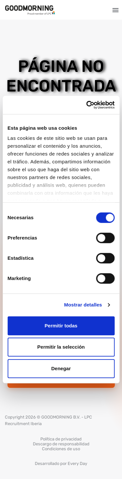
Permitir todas (61, 325)
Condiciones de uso (61, 448)
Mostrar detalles (83, 304)
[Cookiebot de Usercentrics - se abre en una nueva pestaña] (87, 105)
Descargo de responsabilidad (61, 443)
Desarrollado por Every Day (61, 463)
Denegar (61, 368)
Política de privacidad (61, 439)
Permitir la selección (61, 347)
